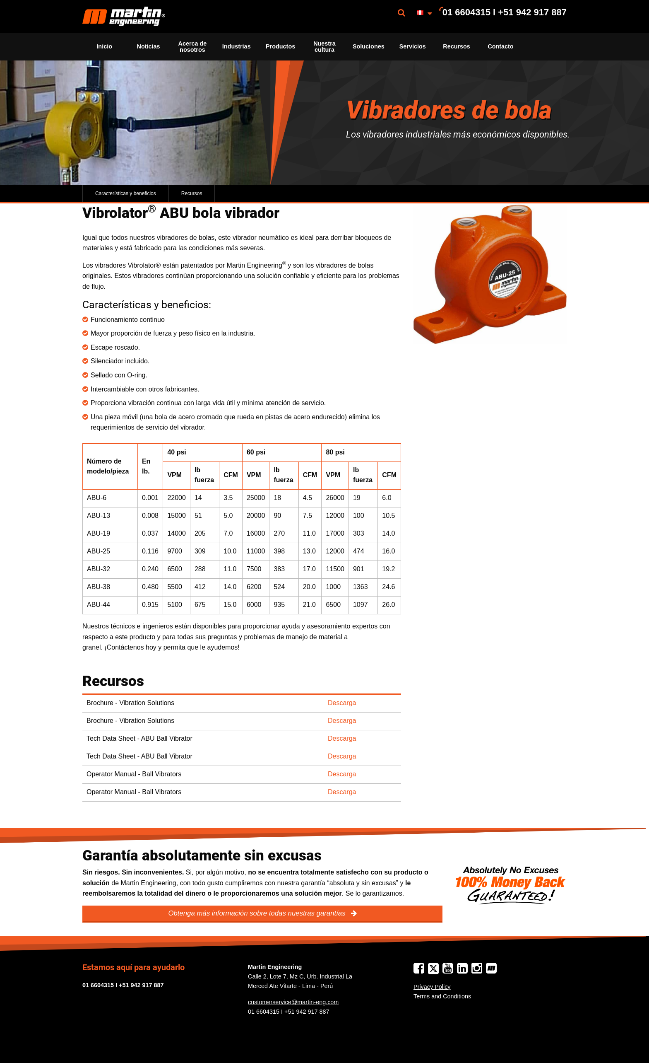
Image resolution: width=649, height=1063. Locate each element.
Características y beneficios (125, 193)
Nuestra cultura (324, 46)
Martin (124, 16)
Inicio (104, 46)
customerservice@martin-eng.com (293, 1002)
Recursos (456, 46)
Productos (280, 46)
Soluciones (369, 46)
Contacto (500, 46)
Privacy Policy (432, 986)
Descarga (342, 702)
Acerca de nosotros (192, 46)
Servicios (412, 46)
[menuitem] (123, 16)
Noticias (148, 46)
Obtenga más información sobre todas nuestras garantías (257, 913)
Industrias (236, 46)
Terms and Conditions (442, 996)
